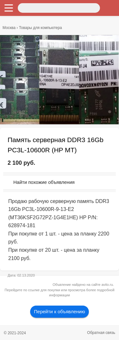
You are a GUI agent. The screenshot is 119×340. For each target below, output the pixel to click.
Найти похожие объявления (44, 182)
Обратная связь (101, 332)
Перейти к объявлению (59, 311)
